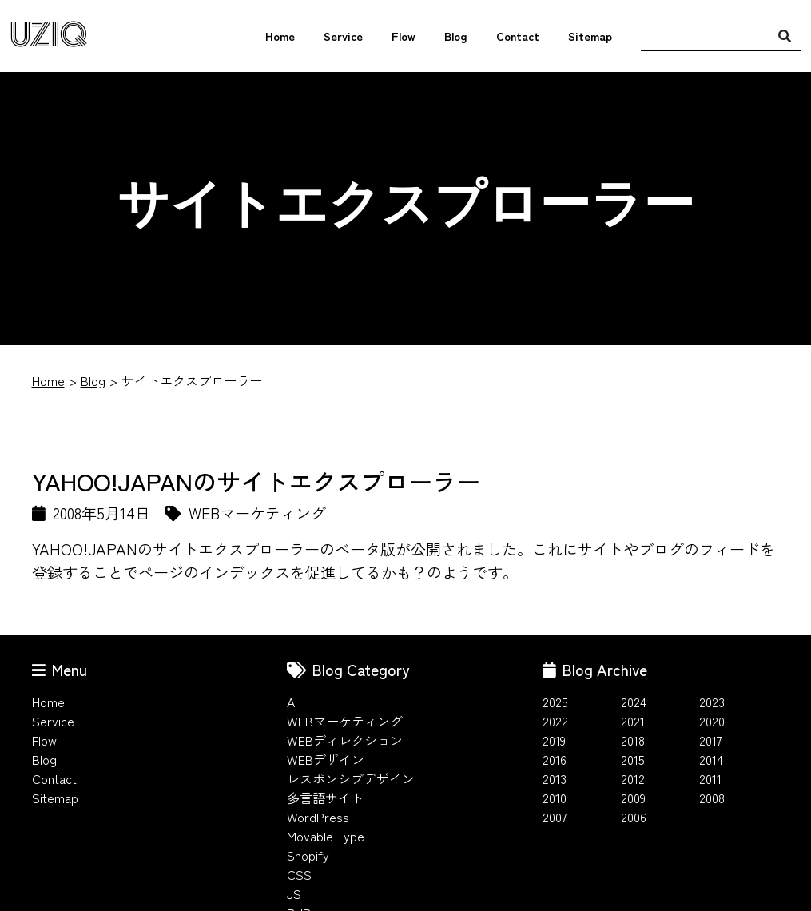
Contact (517, 36)
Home (280, 36)
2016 (555, 759)
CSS (299, 874)
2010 (555, 797)
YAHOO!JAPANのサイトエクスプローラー (256, 481)
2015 (633, 759)
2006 (633, 816)
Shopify (308, 855)
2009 (633, 797)
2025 (555, 701)
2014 (711, 759)
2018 (633, 740)
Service (343, 36)
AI (292, 701)
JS (294, 893)
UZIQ (49, 35)
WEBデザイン (325, 759)
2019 (554, 740)
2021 (633, 720)
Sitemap (590, 36)
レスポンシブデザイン (351, 778)
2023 (712, 701)
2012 (633, 778)
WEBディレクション (345, 740)
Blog (455, 36)
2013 (555, 778)
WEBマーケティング (345, 720)
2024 (633, 701)
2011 (710, 778)
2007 (555, 816)
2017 (710, 740)
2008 (712, 797)
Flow (403, 36)
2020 (712, 720)
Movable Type (325, 835)
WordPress (318, 816)
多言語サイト (325, 797)
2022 (555, 720)
